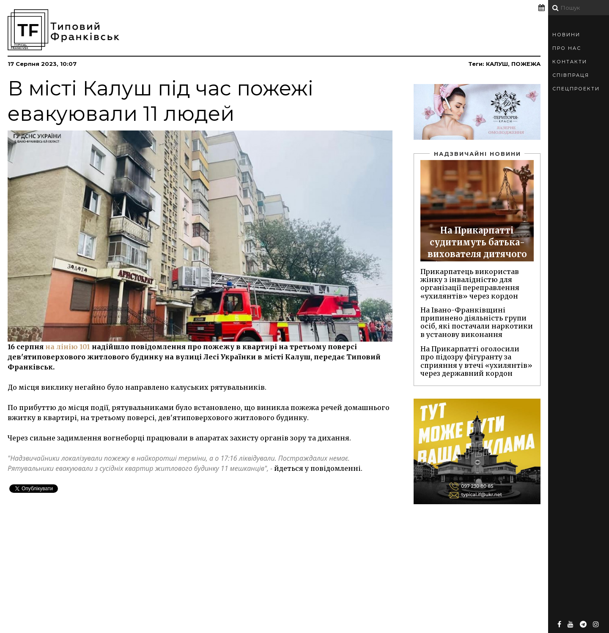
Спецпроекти (576, 89)
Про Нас (566, 48)
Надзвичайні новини (477, 153)
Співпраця (570, 75)
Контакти (569, 62)
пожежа (525, 63)
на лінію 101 (67, 346)
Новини (566, 35)
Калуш (497, 63)
